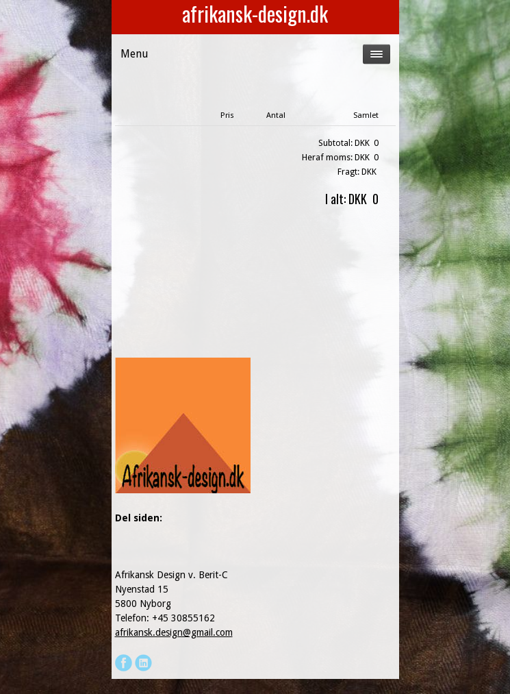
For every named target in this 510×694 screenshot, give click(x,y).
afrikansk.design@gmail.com (174, 632)
